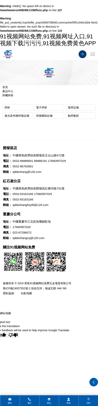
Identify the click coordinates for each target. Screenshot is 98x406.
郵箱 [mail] (10, 403)
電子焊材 (41, 107)
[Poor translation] (13, 334)
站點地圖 (26, 293)
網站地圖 (5, 313)
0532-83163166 (23, 194)
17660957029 (57, 160)
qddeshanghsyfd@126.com (30, 205)
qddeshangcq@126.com (28, 238)
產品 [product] (49, 403)
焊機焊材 (7, 95)
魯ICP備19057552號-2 (16, 288)
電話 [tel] (29, 403)
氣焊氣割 (73, 115)
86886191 (40, 160)
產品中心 (7, 91)
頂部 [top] (88, 403)
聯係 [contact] (69, 403)
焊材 (7, 107)
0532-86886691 (23, 160)
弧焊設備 (73, 107)
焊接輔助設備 (44, 115)
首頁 (5, 87)
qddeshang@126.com (27, 171)
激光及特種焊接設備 (17, 115)
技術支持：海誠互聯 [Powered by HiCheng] (43, 288)
